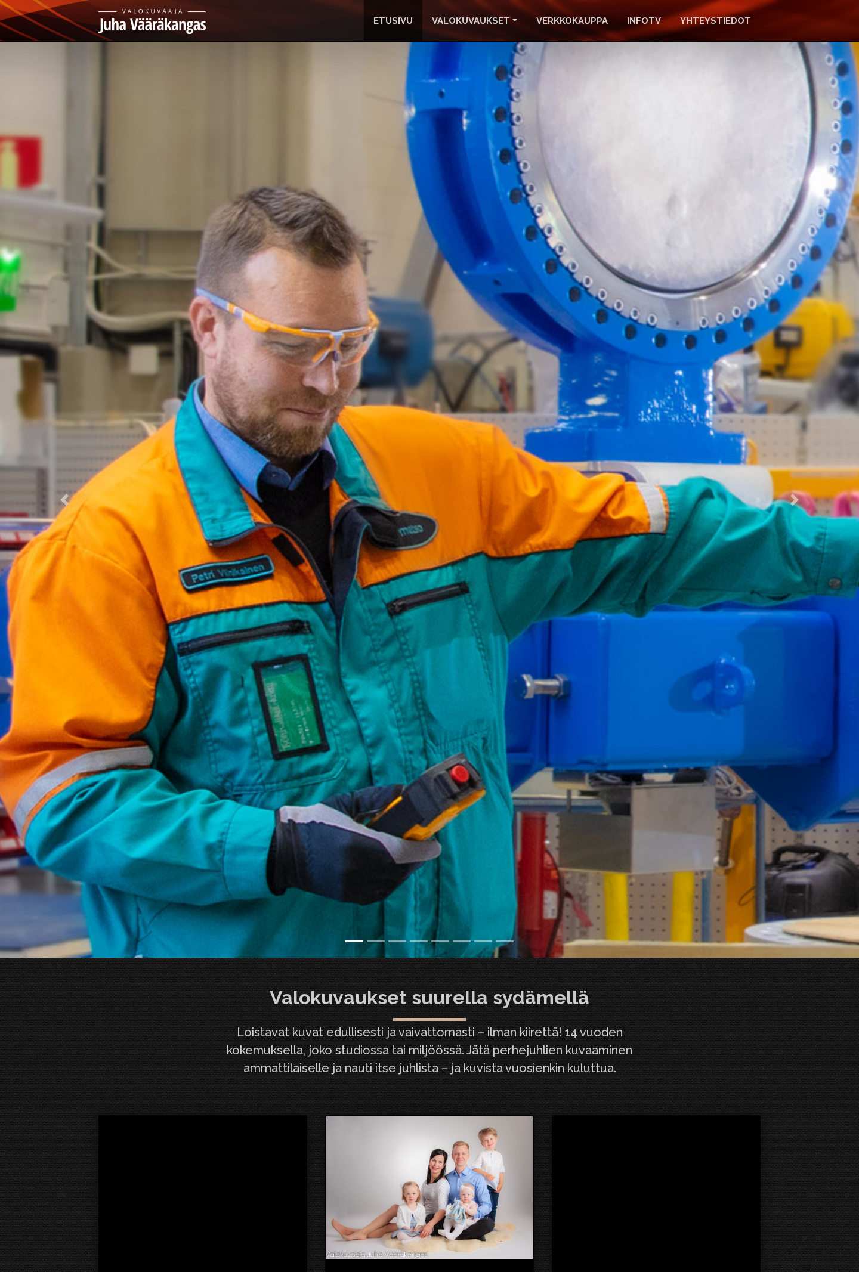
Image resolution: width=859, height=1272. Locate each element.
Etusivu (393, 21)
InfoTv (644, 21)
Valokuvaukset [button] (471, 21)
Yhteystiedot (715, 21)
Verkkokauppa (572, 21)
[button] (64, 500)
